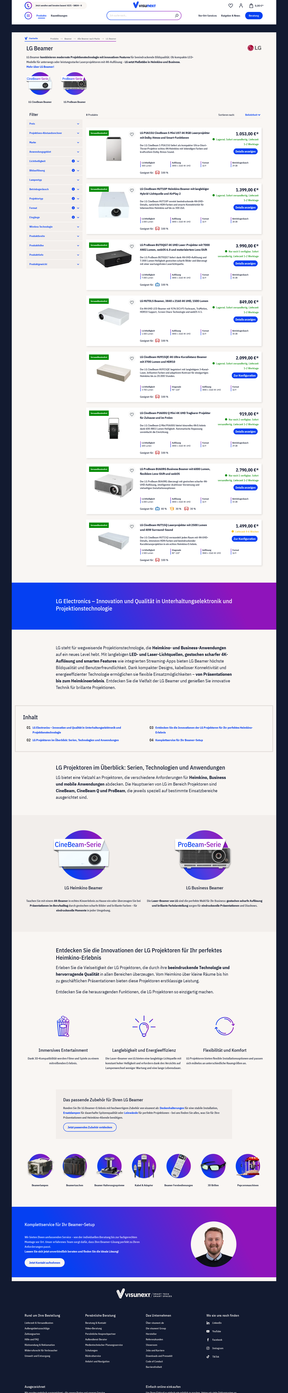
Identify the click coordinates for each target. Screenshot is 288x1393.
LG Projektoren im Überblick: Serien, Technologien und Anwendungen (85, 740)
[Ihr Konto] (241, 13)
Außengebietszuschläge (37, 1328)
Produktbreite (54, 236)
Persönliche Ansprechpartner (100, 1334)
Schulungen (91, 1350)
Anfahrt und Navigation (97, 1361)
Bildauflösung (54, 170)
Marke (54, 142)
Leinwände (131, 1113)
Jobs (57, 3)
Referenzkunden (154, 1339)
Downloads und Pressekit (159, 1356)
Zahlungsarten (32, 1334)
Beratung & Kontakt (95, 1322)
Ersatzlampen (71, 1113)
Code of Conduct (154, 1361)
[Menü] (28, 25)
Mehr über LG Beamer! (40, 67)
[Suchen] (176, 25)
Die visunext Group (156, 1328)
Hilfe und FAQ (32, 1339)
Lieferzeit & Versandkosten (39, 1322)
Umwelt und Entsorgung (37, 1356)
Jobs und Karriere (155, 1350)
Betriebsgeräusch (54, 189)
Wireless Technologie (54, 226)
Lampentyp (54, 179)
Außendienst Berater (96, 1339)
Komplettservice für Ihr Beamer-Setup (179, 740)
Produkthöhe (54, 245)
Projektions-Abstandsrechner (54, 133)
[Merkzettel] (230, 13)
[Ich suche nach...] (139, 25)
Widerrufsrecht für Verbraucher (41, 1350)
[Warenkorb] (256, 13)
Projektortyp (54, 198)
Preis (54, 123)
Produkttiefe (54, 254)
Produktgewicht (54, 264)
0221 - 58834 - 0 (74, 12)
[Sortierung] (248, 114)
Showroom (68, 3)
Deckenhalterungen (172, 1108)
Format (54, 208)
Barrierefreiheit (154, 1367)
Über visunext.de (155, 1322)
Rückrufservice (93, 1356)
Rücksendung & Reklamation (40, 1345)
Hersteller (151, 1334)
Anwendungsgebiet (54, 151)
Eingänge (54, 217)
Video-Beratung (93, 1328)
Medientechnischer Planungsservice (104, 1345)
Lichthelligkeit (54, 161)
